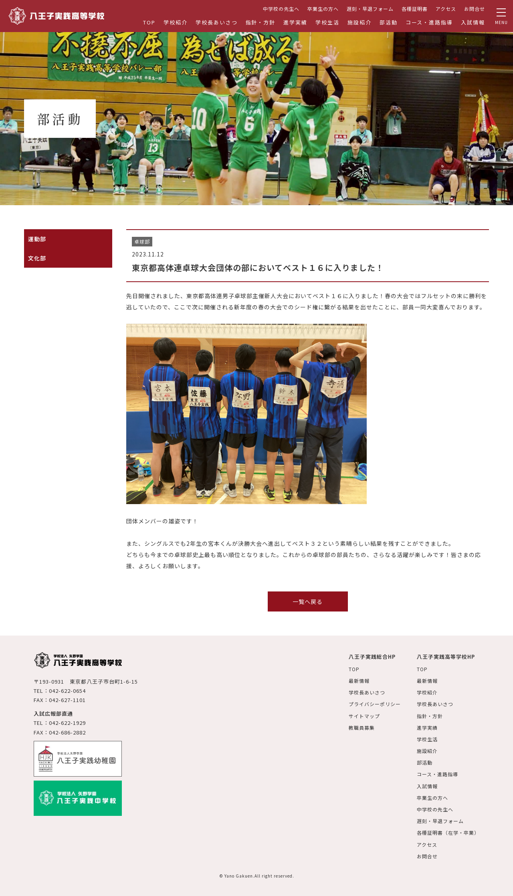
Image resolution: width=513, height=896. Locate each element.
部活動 (389, 22)
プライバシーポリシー (375, 703)
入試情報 (473, 22)
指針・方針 (261, 22)
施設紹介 (359, 22)
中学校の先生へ (281, 8)
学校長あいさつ (217, 22)
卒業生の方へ (323, 8)
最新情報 (359, 680)
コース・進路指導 (429, 22)
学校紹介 (176, 22)
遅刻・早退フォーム (370, 8)
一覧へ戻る (308, 601)
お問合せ (474, 8)
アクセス (446, 8)
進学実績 (295, 22)
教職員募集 (362, 727)
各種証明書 (415, 8)
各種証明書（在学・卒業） (448, 832)
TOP (149, 22)
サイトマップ (364, 715)
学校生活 (327, 22)
